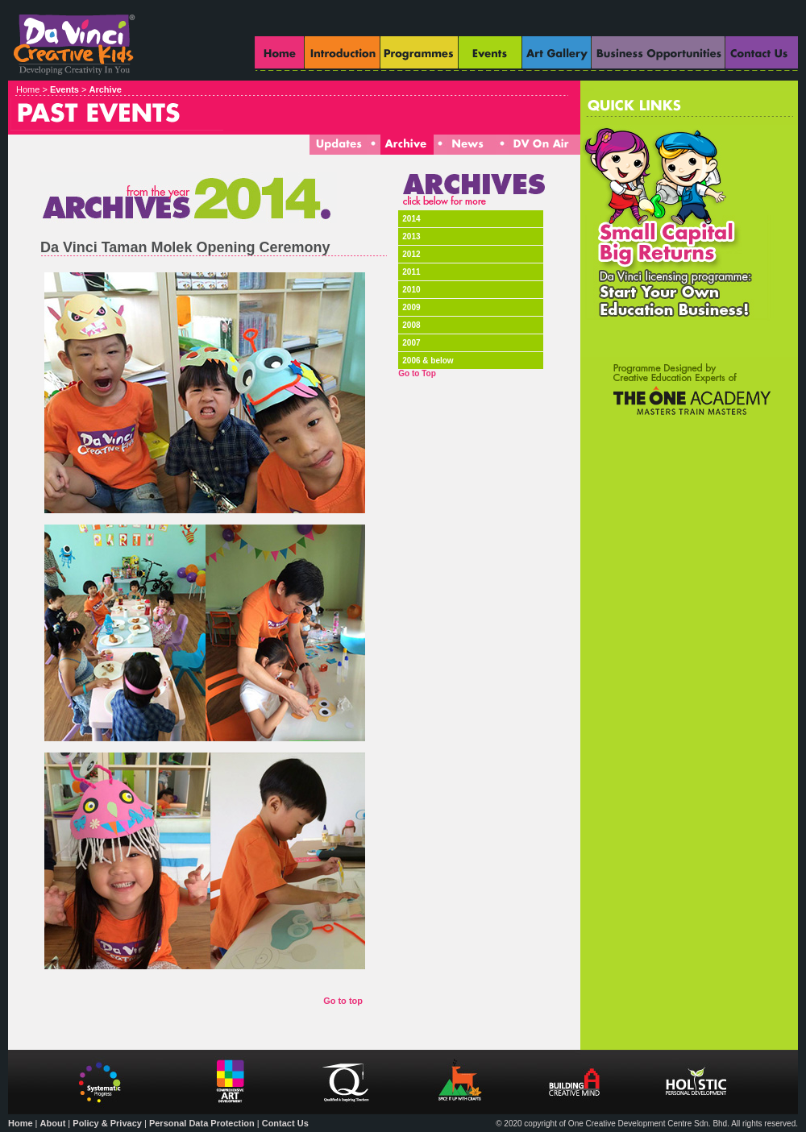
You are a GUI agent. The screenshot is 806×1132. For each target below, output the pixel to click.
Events (64, 89)
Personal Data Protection (202, 1123)
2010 (411, 289)
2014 (411, 218)
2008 (411, 325)
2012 (411, 254)
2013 (411, 236)
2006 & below (427, 360)
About (53, 1123)
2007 (411, 342)
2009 (411, 307)
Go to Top (416, 373)
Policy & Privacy (107, 1123)
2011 (411, 271)
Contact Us (285, 1123)
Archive (105, 89)
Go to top (343, 1001)
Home (20, 1123)
